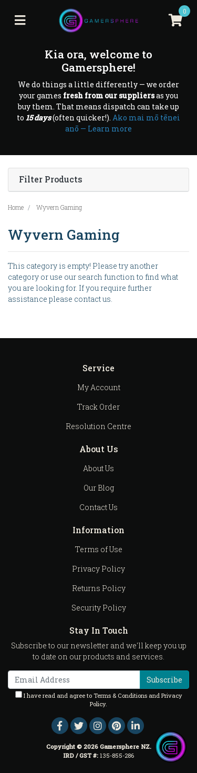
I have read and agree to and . (98, 699)
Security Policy (98, 608)
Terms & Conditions (120, 695)
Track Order (98, 407)
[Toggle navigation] (20, 20)
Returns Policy (99, 588)
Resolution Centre (98, 426)
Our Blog (99, 488)
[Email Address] (74, 679)
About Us (98, 468)
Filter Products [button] (50, 180)
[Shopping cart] (175, 20)
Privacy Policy (98, 569)
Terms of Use (98, 549)
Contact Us (98, 507)
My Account (98, 387)
